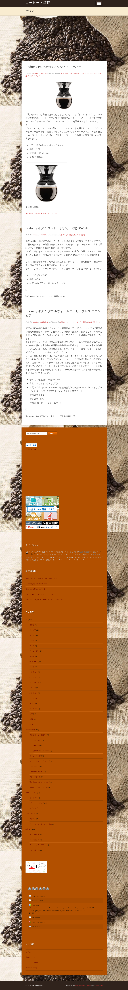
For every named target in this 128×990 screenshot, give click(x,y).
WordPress (98, 986)
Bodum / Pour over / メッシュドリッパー (53, 67)
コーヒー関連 (67, 235)
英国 (31, 724)
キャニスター (41, 560)
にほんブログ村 (31, 450)
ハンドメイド (65, 555)
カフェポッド (48, 557)
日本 (31, 714)
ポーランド (33, 698)
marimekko (82, 560)
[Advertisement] (64, 40)
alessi (72, 560)
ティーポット (34, 850)
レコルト (67, 552)
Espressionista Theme (83, 986)
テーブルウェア (31, 793)
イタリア (33, 630)
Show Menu (99, 3)
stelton (71, 557)
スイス (30, 76)
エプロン (33, 819)
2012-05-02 (44, 322)
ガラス (95, 552)
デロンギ (65, 557)
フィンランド (34, 683)
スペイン (33, 656)
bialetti (39, 552)
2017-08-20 (44, 73)
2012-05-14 (44, 235)
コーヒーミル (34, 766)
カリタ (76, 560)
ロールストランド (87, 557)
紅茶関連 (29, 829)
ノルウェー (33, 672)
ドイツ (32, 667)
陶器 (86, 555)
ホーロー (39, 555)
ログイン (29, 952)
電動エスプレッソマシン (38, 787)
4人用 (35, 552)
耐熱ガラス (88, 552)
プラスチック (47, 555)
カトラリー (33, 798)
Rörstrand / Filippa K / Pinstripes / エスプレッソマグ (45, 600)
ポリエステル (56, 555)
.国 (61, 73)
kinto (75, 557)
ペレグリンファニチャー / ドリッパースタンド (42, 579)
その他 (32, 625)
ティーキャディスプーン (38, 845)
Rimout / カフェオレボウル (35, 589)
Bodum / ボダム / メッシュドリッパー (41, 213)
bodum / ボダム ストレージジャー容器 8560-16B (58, 228)
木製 (94, 554)
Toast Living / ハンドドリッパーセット (39, 594)
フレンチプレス (35, 777)
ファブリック (30, 814)
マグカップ (33, 808)
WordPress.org (31, 968)
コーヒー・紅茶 (38, 3)
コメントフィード (32, 963)
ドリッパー (37, 76)
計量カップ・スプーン (41, 751)
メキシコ (33, 704)
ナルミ (95, 557)
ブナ (78, 557)
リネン (37, 557)
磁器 (81, 551)
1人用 (41, 557)
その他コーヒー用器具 (71, 73)
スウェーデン (34, 651)
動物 (43, 552)
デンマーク (97, 322)
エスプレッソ (75, 555)
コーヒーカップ (35, 756)
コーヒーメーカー (86, 73)
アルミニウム (50, 552)
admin (35, 73)
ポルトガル (33, 693)
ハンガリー (33, 677)
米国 (31, 719)
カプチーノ (29, 552)
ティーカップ (34, 840)
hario (60, 557)
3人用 (34, 560)
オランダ (33, 635)
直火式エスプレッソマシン (39, 782)
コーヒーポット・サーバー (39, 761)
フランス (33, 688)
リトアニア (33, 709)
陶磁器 (58, 552)
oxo (57, 560)
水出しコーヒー (51, 560)
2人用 (82, 555)
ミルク (90, 555)
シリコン (73, 552)
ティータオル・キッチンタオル (41, 824)
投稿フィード (30, 957)
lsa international (64, 560)
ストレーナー (34, 835)
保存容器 (82, 235)
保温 (61, 552)
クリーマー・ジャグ (37, 803)
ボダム (55, 557)
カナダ (32, 641)
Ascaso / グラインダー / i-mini (36, 584)
